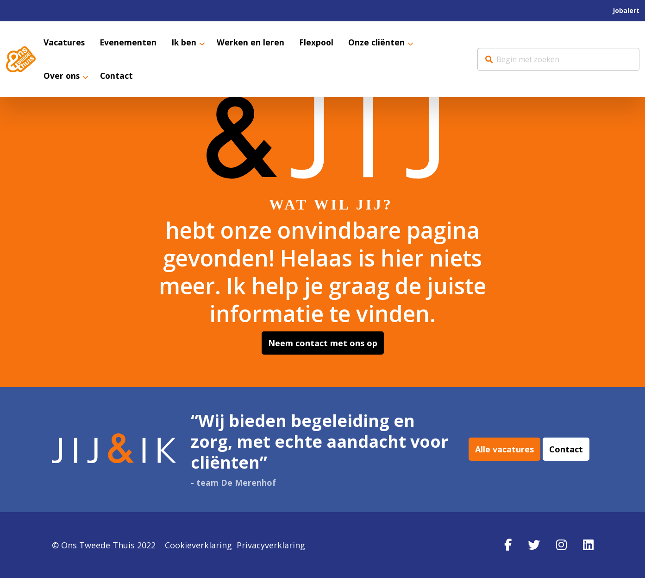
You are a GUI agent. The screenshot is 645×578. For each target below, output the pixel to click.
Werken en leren (253, 42)
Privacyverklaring (271, 545)
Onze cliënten (379, 42)
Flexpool (319, 42)
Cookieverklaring (198, 545)
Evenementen (129, 42)
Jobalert (626, 10)
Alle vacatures (504, 449)
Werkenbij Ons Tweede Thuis (21, 59)
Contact (118, 76)
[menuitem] (626, 10)
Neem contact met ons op (322, 343)
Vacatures (65, 42)
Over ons (62, 76)
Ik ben (185, 42)
